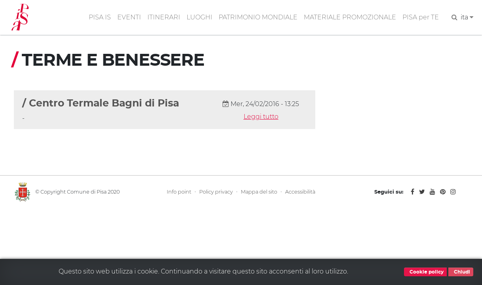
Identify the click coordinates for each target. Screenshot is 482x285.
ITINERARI (163, 17)
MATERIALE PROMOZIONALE (350, 17)
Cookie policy (425, 272)
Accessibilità (300, 192)
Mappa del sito (259, 192)
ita (467, 17)
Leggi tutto (261, 116)
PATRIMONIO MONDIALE (258, 17)
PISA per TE (420, 17)
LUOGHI (199, 17)
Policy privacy (216, 192)
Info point (179, 192)
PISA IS (100, 17)
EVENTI (129, 17)
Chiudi (461, 272)
